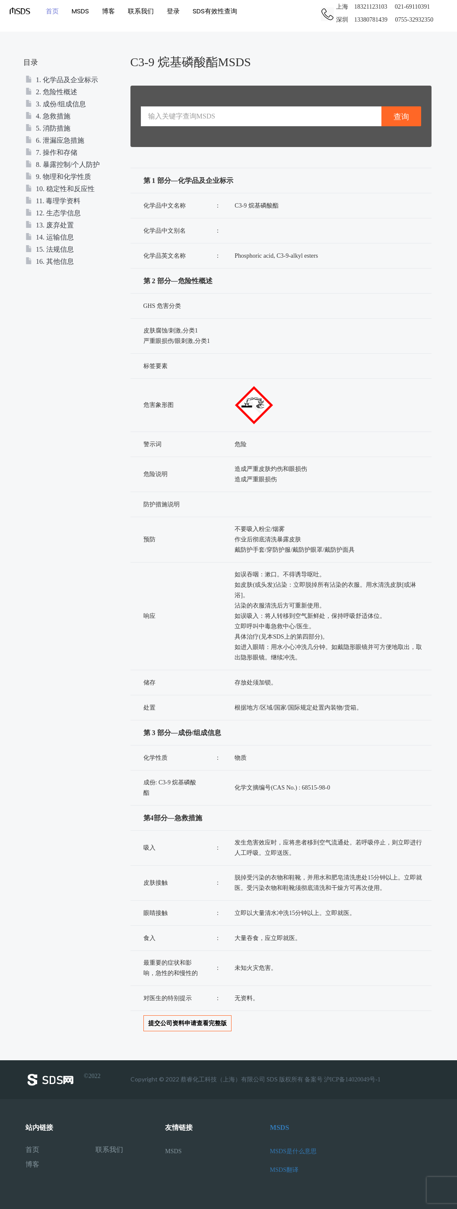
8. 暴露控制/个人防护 (62, 164)
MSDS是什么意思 (293, 1151)
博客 (108, 10)
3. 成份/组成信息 (55, 104)
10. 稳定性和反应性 (60, 188)
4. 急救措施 (47, 116)
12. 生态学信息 (53, 213)
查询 (401, 116)
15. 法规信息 (49, 249)
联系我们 (140, 10)
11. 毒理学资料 (52, 201)
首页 (51, 10)
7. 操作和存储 (51, 152)
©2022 (63, 1079)
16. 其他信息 (49, 261)
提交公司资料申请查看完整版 (187, 1023)
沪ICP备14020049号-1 (352, 1079)
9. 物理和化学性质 (58, 176)
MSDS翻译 (284, 1170)
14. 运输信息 (49, 237)
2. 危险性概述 (51, 92)
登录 (172, 10)
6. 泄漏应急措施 (54, 140)
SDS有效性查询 (214, 10)
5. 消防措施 (47, 128)
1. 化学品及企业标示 (61, 79)
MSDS (80, 10)
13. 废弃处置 (49, 225)
